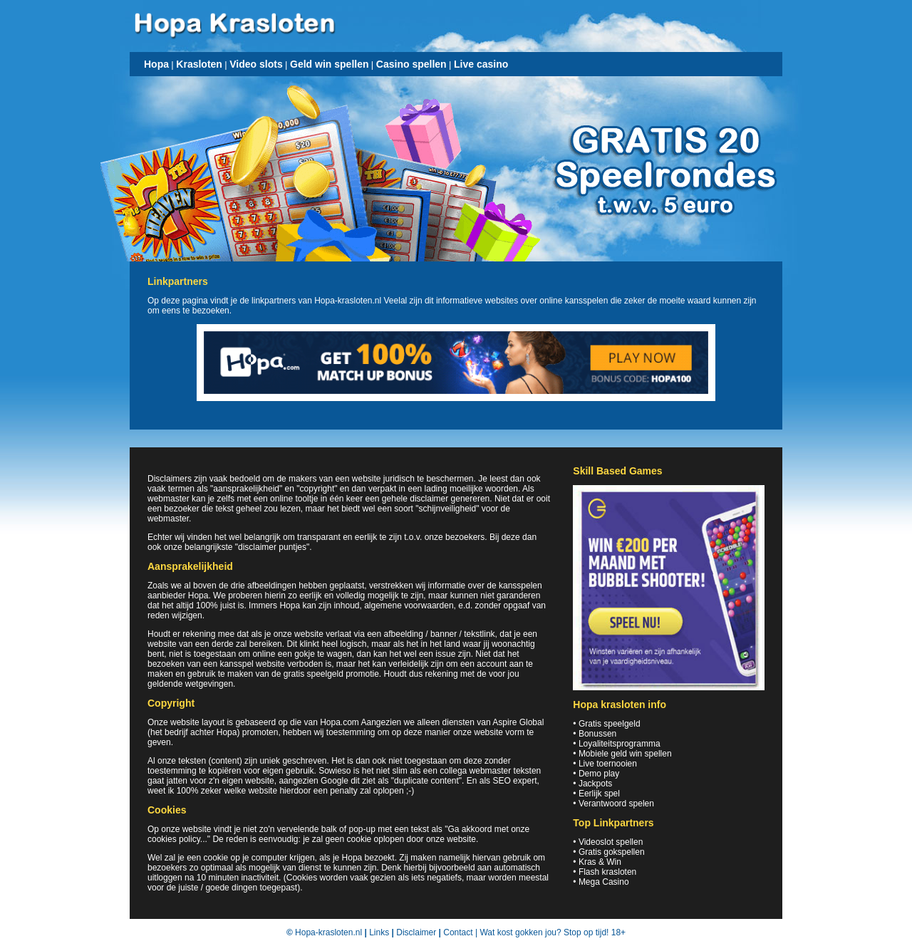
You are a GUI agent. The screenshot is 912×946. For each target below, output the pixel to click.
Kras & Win (600, 862)
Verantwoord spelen (616, 804)
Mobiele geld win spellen (625, 754)
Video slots (255, 64)
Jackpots (595, 784)
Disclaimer (416, 932)
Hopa (156, 64)
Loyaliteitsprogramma (619, 744)
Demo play (599, 774)
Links (379, 932)
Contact (457, 932)
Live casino (481, 64)
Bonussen (597, 734)
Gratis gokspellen (612, 852)
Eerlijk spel (599, 794)
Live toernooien (608, 764)
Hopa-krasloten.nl (328, 932)
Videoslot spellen (611, 842)
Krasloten (199, 64)
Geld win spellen (329, 64)
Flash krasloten (607, 872)
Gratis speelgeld (610, 724)
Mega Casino (604, 882)
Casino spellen (411, 64)
